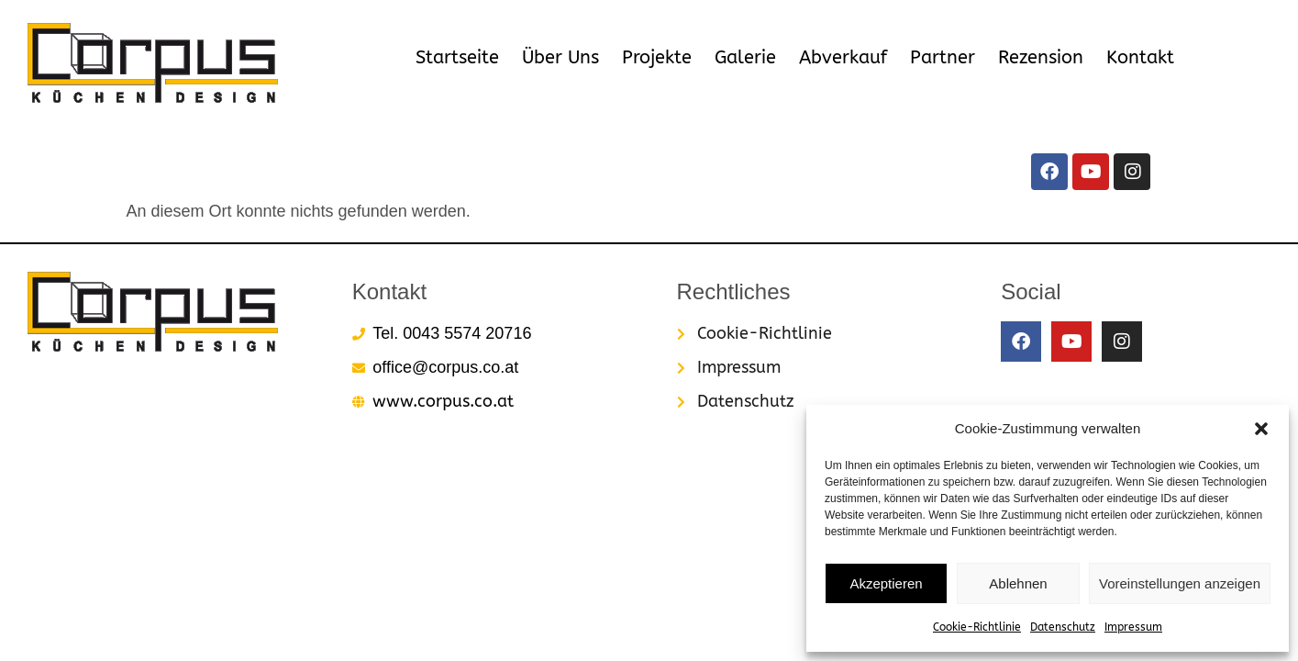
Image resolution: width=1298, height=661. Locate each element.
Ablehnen (1018, 583)
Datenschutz (1062, 627)
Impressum (1133, 627)
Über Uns (560, 57)
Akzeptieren (885, 583)
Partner (942, 57)
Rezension (1040, 57)
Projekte (657, 57)
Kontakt (1140, 57)
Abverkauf (843, 57)
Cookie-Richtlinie (977, 627)
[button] (1261, 429)
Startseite (457, 57)
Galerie (745, 57)
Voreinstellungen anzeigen (1179, 583)
